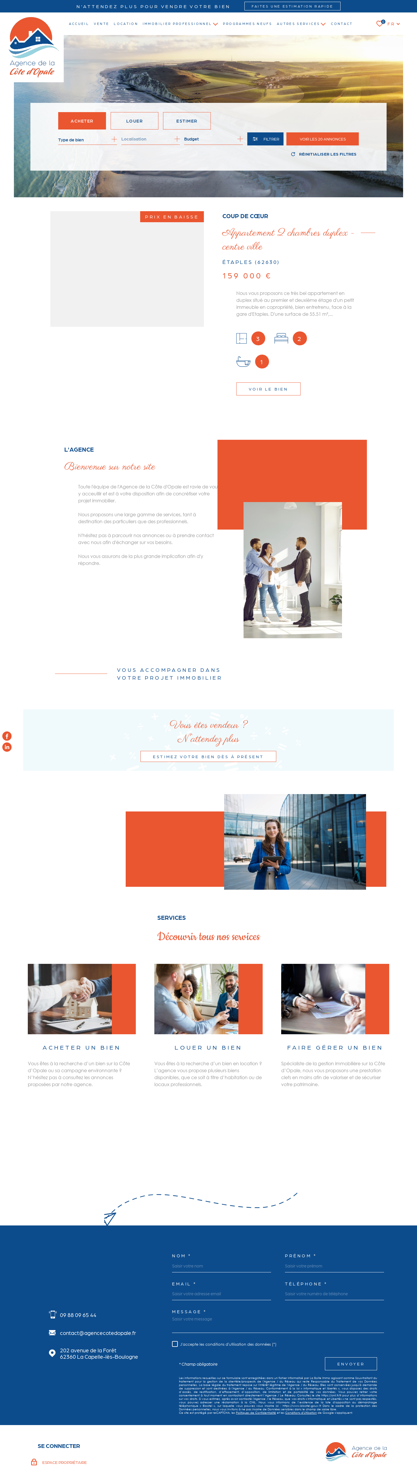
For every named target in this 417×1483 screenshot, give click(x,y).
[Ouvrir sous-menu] (215, 23)
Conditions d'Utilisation (301, 1371)
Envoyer (351, 1322)
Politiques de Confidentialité (256, 1371)
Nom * (181, 1214)
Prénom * (301, 1214)
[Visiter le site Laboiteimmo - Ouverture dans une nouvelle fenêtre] (50, 1455)
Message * (189, 1270)
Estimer (186, 120)
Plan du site (220, 1455)
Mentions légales (246, 1455)
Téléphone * (306, 1242)
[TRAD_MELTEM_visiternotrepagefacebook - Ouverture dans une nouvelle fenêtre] (7, 735)
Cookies (329, 1455)
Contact (342, 23)
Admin (268, 1455)
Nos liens (284, 1455)
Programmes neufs (247, 23)
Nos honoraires (195, 1455)
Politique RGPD (307, 1455)
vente (101, 23)
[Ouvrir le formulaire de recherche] (265, 138)
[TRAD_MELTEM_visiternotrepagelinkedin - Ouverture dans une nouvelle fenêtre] (7, 747)
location (126, 23)
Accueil (79, 23)
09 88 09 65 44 (78, 1273)
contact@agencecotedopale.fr (98, 1291)
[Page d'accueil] (34, 47)
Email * (184, 1242)
